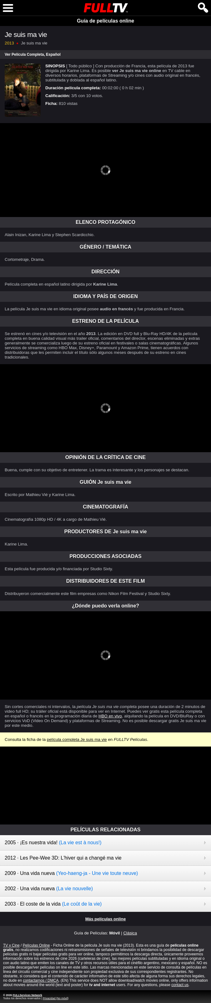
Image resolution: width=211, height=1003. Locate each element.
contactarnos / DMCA (40, 980)
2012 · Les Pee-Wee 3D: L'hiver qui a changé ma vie (63, 858)
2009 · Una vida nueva (71, 873)
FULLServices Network (27, 995)
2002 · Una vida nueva (49, 888)
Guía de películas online (105, 20)
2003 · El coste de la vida (53, 904)
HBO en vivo (110, 716)
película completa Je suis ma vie (77, 739)
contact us (179, 985)
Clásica (130, 933)
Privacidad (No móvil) (55, 998)
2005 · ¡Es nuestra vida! (53, 842)
